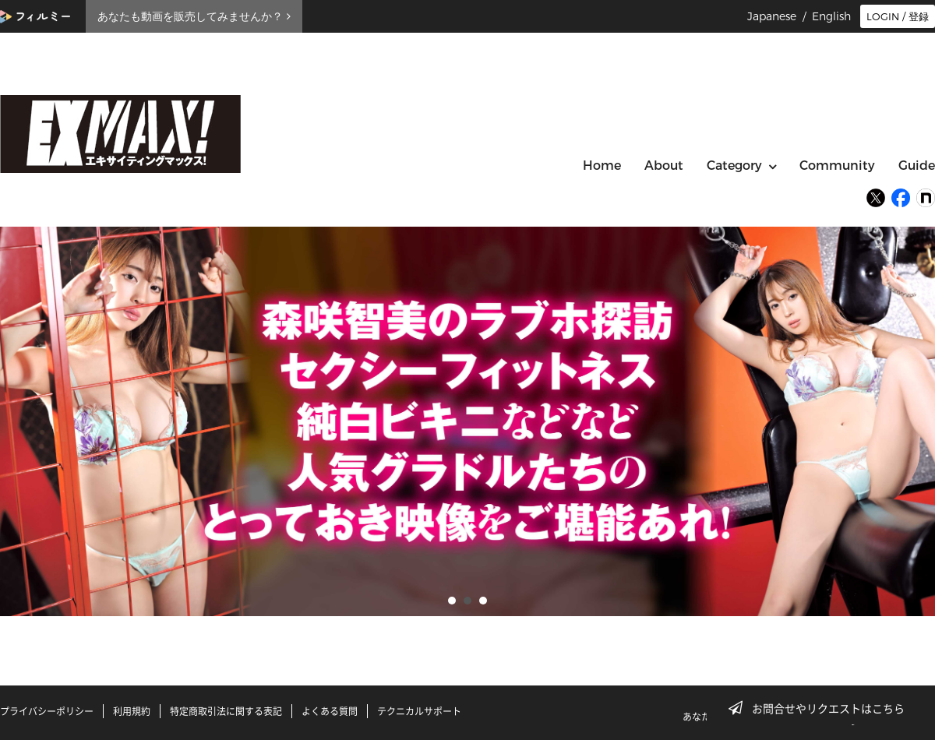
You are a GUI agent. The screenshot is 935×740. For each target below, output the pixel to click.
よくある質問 (330, 711)
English (831, 16)
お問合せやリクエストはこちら (821, 708)
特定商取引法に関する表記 (226, 711)
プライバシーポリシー (47, 711)
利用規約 (131, 711)
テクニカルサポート (419, 711)
